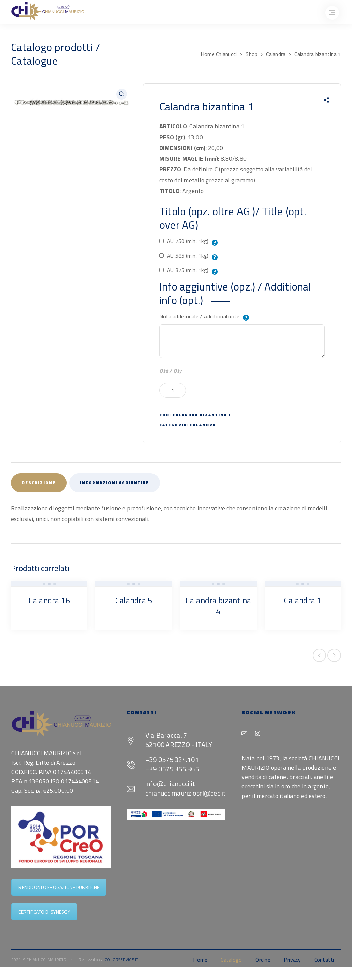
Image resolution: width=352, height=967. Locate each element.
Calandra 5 (133, 600)
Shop (251, 54)
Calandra (275, 54)
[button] (121, 94)
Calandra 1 (302, 600)
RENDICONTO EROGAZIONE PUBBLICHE (58, 887)
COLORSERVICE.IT (122, 959)
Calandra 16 (49, 600)
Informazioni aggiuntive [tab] (114, 483)
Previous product (319, 655)
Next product (334, 655)
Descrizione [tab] (39, 483)
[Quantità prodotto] (172, 390)
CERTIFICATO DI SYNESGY (44, 911)
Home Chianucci (219, 54)
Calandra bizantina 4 (218, 605)
